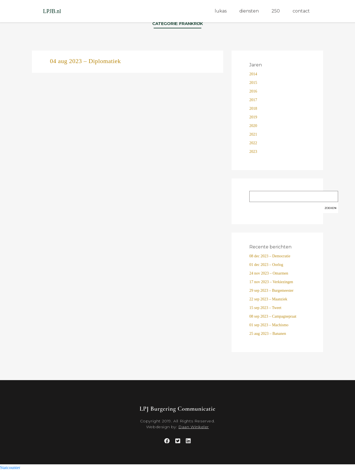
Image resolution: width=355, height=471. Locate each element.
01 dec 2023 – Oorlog (266, 265)
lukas (221, 11)
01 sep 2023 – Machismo (268, 325)
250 (276, 11)
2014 (253, 74)
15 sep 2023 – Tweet (265, 308)
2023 (253, 151)
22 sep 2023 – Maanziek (268, 299)
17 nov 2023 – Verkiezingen (271, 282)
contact (301, 11)
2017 (253, 100)
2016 (253, 91)
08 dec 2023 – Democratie (269, 256)
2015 (253, 83)
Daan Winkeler (193, 426)
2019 (253, 117)
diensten (249, 11)
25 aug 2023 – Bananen (267, 334)
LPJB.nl (52, 11)
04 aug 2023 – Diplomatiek (85, 61)
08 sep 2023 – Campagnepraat (272, 316)
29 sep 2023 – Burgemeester (271, 290)
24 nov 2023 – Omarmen (268, 273)
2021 (253, 134)
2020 (253, 126)
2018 (253, 108)
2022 (253, 143)
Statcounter (10, 467)
